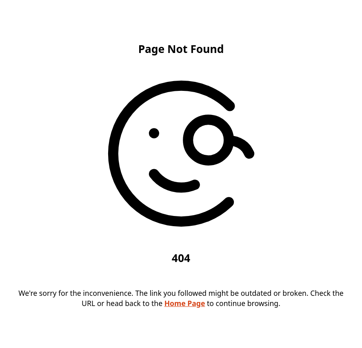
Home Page (184, 303)
